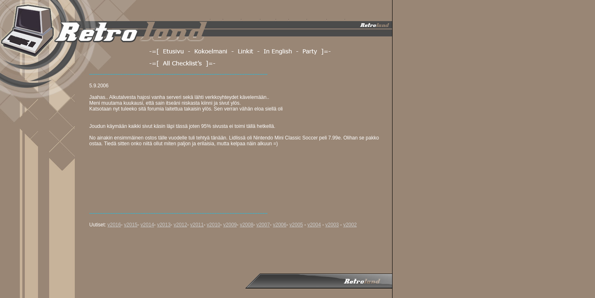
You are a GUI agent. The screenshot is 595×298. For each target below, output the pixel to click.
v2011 (197, 225)
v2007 (263, 225)
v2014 (147, 225)
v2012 (180, 225)
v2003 (332, 225)
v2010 (213, 225)
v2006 (279, 225)
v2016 (114, 225)
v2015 (131, 225)
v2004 (314, 225)
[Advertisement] (239, 252)
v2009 (230, 225)
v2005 (296, 225)
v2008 (246, 225)
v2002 (350, 225)
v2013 (164, 225)
